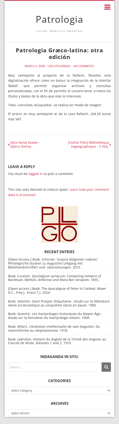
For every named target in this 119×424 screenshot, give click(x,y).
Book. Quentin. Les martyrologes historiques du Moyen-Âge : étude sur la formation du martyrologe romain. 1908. (55, 316)
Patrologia (59, 19)
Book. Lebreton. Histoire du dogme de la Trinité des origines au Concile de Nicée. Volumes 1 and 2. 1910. (57, 341)
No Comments (83, 66)
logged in (35, 173)
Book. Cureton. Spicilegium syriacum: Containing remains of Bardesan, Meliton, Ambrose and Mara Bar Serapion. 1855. (54, 278)
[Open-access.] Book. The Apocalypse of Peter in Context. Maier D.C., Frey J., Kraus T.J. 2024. (57, 290)
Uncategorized (59, 66)
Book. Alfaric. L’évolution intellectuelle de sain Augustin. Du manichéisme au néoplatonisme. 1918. (54, 328)
